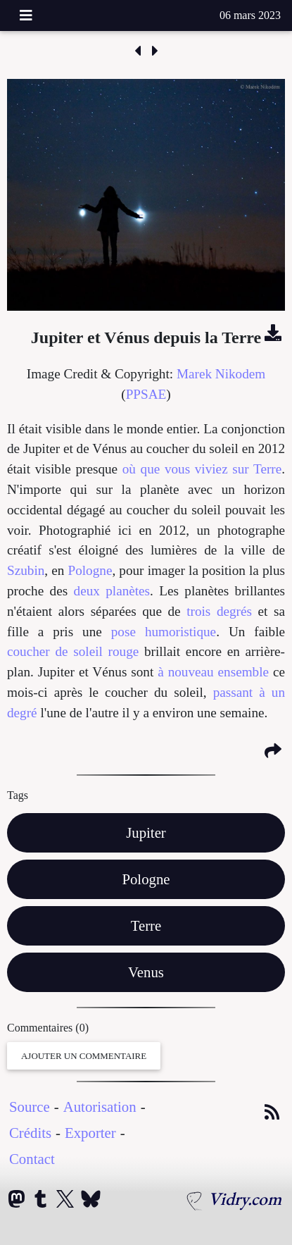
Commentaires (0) (48, 1028)
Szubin (25, 570)
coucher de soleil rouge (73, 651)
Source (29, 1106)
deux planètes (112, 590)
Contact (32, 1159)
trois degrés (219, 611)
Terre (146, 925)
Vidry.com (244, 1198)
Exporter (90, 1133)
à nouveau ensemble (213, 671)
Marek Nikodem (221, 373)
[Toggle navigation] (26, 15)
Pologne (90, 570)
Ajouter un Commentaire (83, 1056)
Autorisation (100, 1106)
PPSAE (146, 394)
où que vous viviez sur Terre (201, 469)
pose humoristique (163, 631)
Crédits (30, 1133)
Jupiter (146, 832)
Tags (17, 795)
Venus (146, 972)
